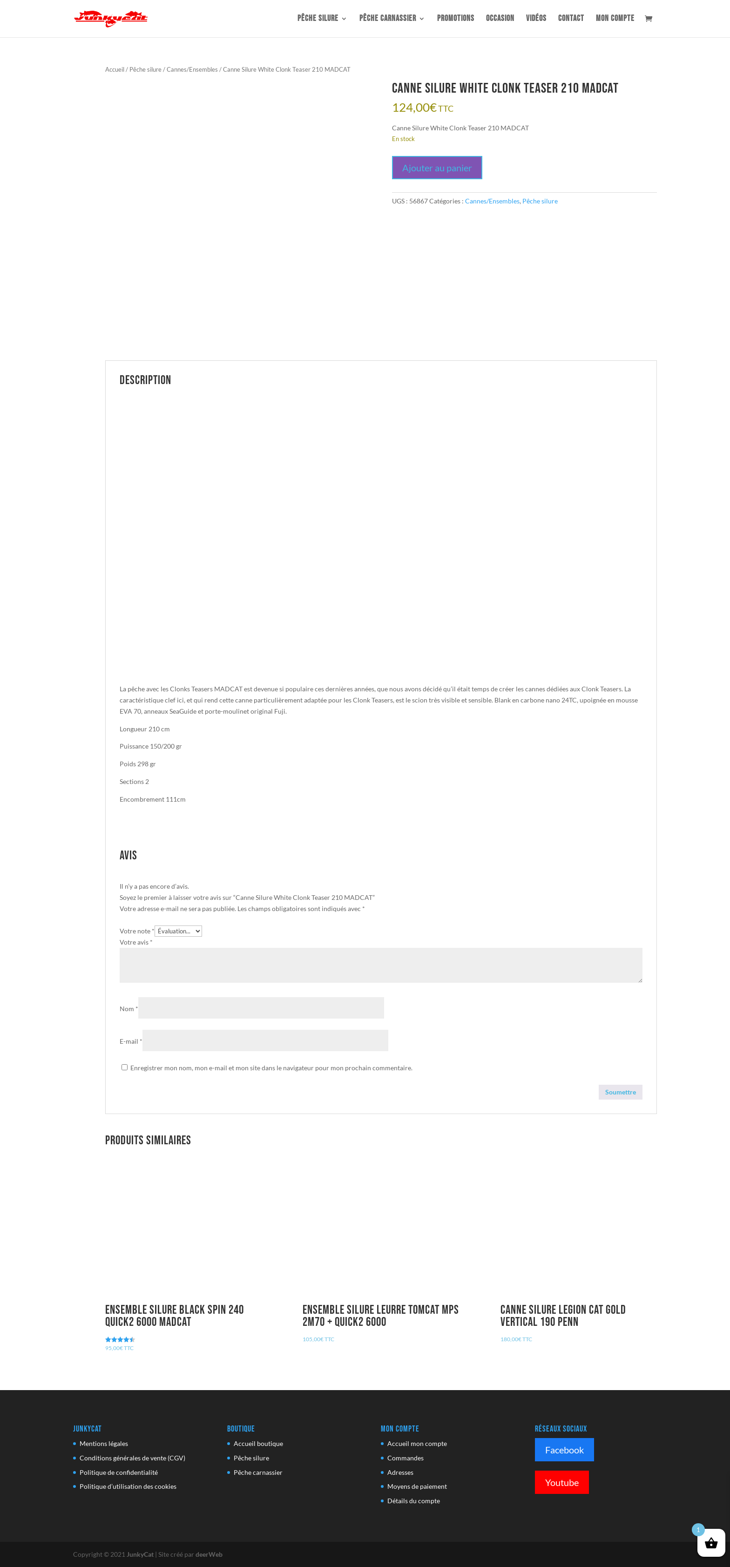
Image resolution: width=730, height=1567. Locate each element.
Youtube (562, 1482)
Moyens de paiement (417, 1486)
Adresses (400, 1472)
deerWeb (209, 1554)
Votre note (137, 931)
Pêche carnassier (387, 19)
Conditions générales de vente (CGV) (132, 1458)
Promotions (455, 19)
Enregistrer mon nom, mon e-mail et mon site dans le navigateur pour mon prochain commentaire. (271, 1068)
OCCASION (500, 19)
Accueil (114, 69)
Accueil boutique (258, 1443)
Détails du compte (413, 1501)
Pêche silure (317, 19)
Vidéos (536, 19)
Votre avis (136, 942)
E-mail (131, 1041)
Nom (129, 1009)
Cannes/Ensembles (192, 69)
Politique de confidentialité (119, 1472)
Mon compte (615, 19)
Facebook (564, 1449)
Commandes (405, 1458)
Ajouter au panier (437, 167)
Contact (571, 19)
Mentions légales (104, 1443)
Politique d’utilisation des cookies (128, 1486)
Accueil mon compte (417, 1443)
